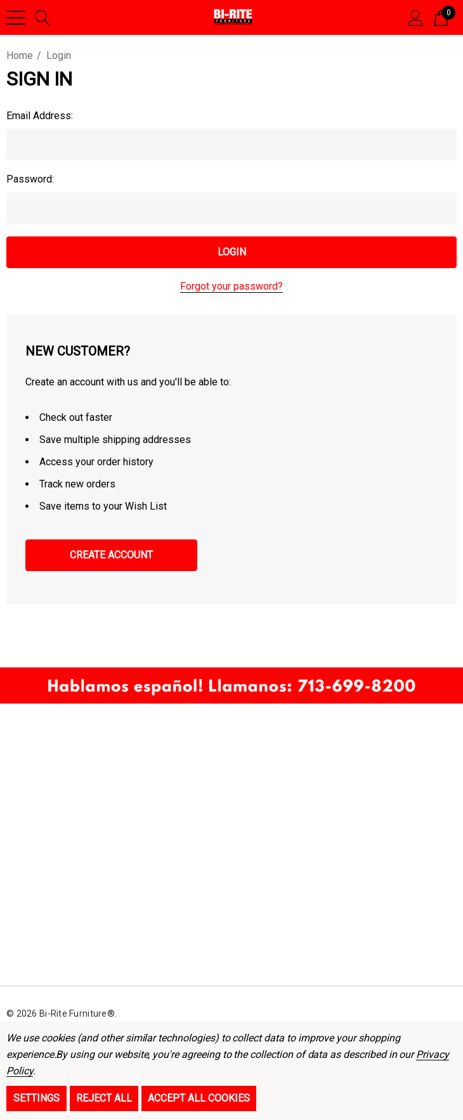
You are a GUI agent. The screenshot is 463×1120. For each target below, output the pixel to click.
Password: (30, 179)
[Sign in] (416, 17)
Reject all (104, 1098)
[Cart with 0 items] (441, 17)
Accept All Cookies (199, 1098)
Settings (36, 1098)
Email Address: (39, 116)
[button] (231, 685)
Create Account (111, 555)
